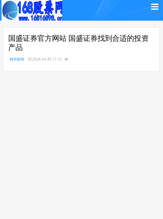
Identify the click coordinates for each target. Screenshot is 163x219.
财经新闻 (17, 59)
